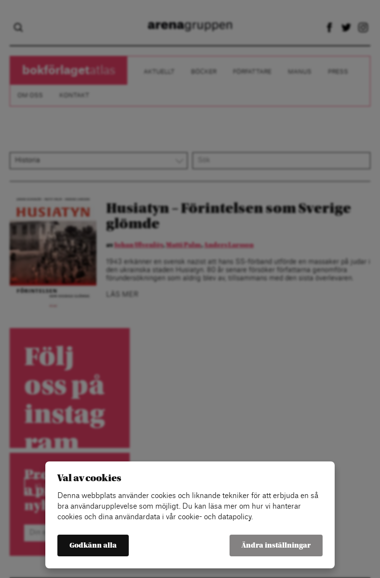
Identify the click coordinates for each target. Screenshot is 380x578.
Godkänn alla (93, 545)
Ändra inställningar (276, 545)
